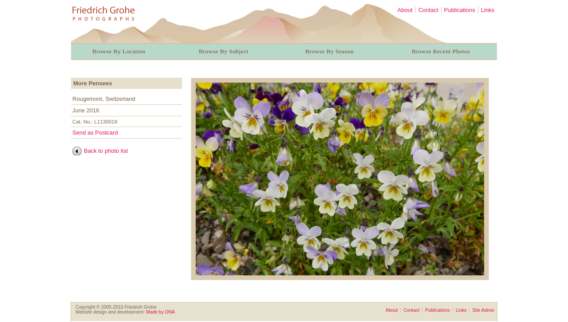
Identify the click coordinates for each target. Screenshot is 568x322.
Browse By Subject (223, 51)
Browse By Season (329, 51)
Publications (459, 10)
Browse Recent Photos (441, 51)
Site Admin (483, 310)
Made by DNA (160, 312)
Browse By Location (119, 51)
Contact (428, 10)
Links (487, 10)
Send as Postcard (95, 132)
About (405, 10)
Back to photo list (106, 150)
